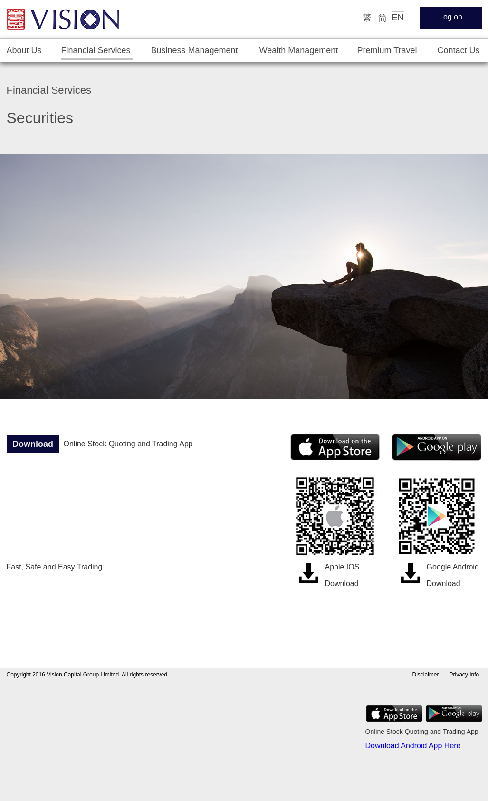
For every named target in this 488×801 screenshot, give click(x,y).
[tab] (25, 50)
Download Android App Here (413, 746)
